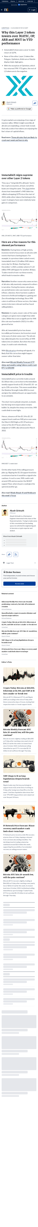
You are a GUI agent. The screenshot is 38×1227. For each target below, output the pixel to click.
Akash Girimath (11, 102)
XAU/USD (21, 1)
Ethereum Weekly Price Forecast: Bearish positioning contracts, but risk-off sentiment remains (18, 604)
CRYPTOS (5, 28)
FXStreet (9, 104)
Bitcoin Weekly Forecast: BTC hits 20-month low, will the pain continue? (18, 732)
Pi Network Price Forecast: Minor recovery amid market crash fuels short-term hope (19, 828)
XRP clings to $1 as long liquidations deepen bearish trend (16, 779)
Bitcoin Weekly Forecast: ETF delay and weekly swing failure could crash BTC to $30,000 (19, 365)
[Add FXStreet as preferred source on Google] (19, 108)
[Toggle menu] (1, 9)
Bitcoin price (11, 350)
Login (32, 10)
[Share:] (34, 103)
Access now (19, 584)
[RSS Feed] (15, 554)
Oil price (12, 1)
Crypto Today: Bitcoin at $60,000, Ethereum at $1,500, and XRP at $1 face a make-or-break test (19, 691)
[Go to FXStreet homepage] (6, 10)
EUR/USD (30, 1)
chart (27, 188)
